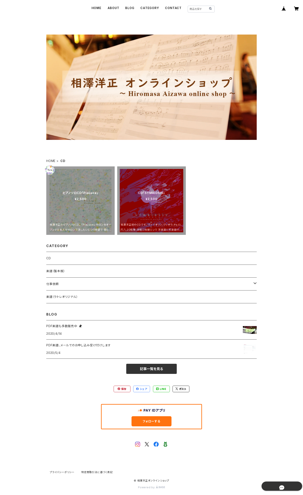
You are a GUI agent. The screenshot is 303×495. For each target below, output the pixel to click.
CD (48, 258)
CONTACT (173, 8)
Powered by (151, 487)
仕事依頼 (52, 284)
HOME (96, 8)
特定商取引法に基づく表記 (97, 472)
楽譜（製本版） (55, 271)
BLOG (129, 8)
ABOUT (113, 8)
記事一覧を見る (151, 369)
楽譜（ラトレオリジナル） (62, 296)
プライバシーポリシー (62, 472)
